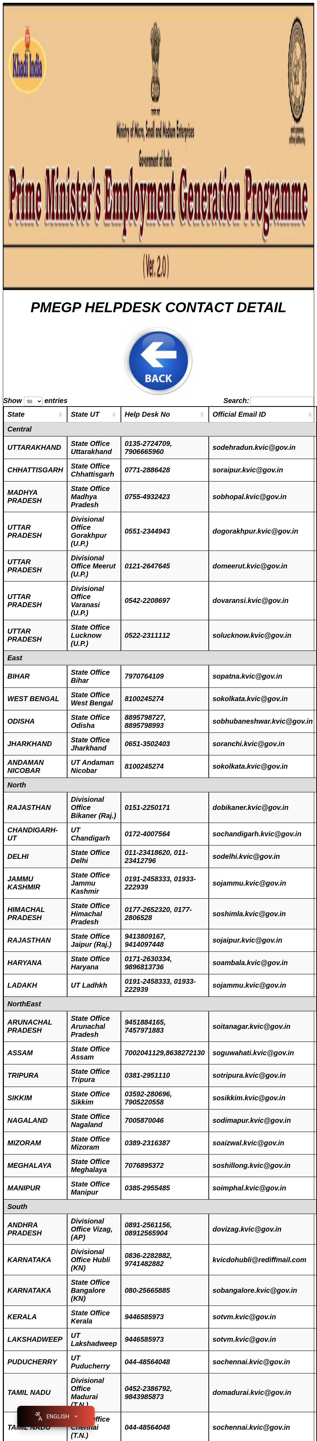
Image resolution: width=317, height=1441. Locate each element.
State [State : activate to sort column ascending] (16, 414)
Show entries (35, 400)
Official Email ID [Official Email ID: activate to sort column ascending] (239, 414)
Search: (269, 400)
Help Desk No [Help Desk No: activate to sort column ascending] (147, 414)
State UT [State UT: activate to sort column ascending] (85, 414)
